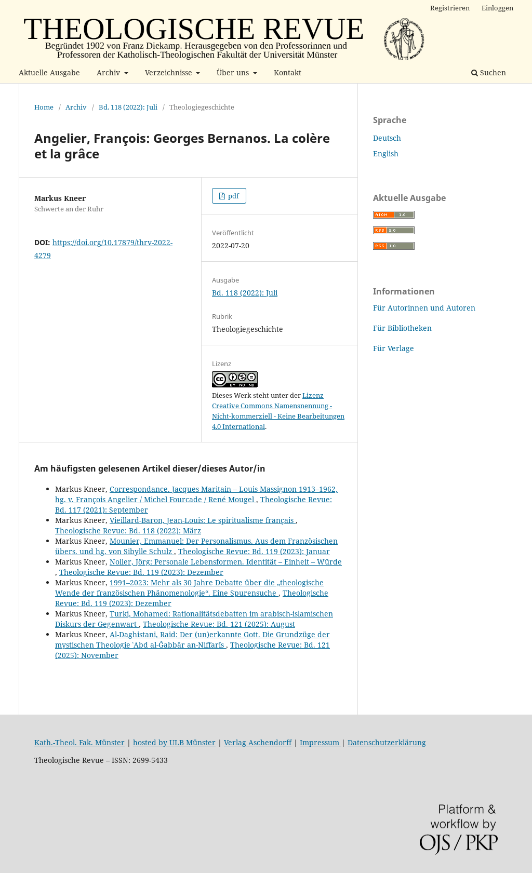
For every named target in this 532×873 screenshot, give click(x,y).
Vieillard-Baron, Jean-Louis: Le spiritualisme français (203, 520)
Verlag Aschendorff (257, 742)
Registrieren (450, 7)
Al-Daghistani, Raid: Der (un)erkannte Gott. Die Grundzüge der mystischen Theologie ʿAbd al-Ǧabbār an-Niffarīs (192, 639)
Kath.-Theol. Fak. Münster (79, 742)
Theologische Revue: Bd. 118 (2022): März (128, 530)
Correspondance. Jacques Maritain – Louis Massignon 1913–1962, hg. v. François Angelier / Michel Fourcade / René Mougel (196, 494)
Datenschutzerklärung (387, 742)
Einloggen (497, 7)
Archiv (109, 72)
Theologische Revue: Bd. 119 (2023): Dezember (141, 572)
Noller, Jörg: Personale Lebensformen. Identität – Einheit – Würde (226, 562)
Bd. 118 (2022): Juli (128, 107)
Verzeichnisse (169, 72)
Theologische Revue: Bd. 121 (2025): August (219, 624)
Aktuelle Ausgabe (49, 72)
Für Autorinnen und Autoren (424, 308)
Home (44, 107)
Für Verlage (393, 348)
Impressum (320, 742)
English (385, 153)
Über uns (234, 72)
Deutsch (387, 138)
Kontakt (287, 72)
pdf (233, 195)
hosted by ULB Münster (174, 742)
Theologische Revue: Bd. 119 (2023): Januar (254, 551)
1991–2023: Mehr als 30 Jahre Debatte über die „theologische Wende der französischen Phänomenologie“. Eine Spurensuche (189, 587)
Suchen (488, 72)
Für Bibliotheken (402, 328)
